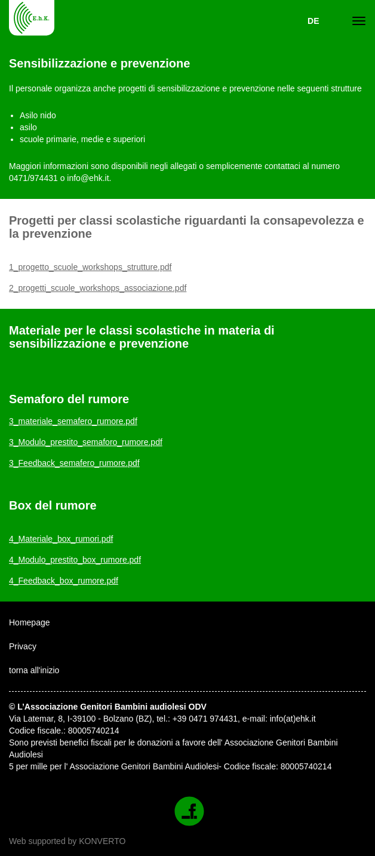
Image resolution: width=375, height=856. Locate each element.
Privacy (22, 646)
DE (313, 21)
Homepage (29, 622)
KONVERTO (102, 841)
